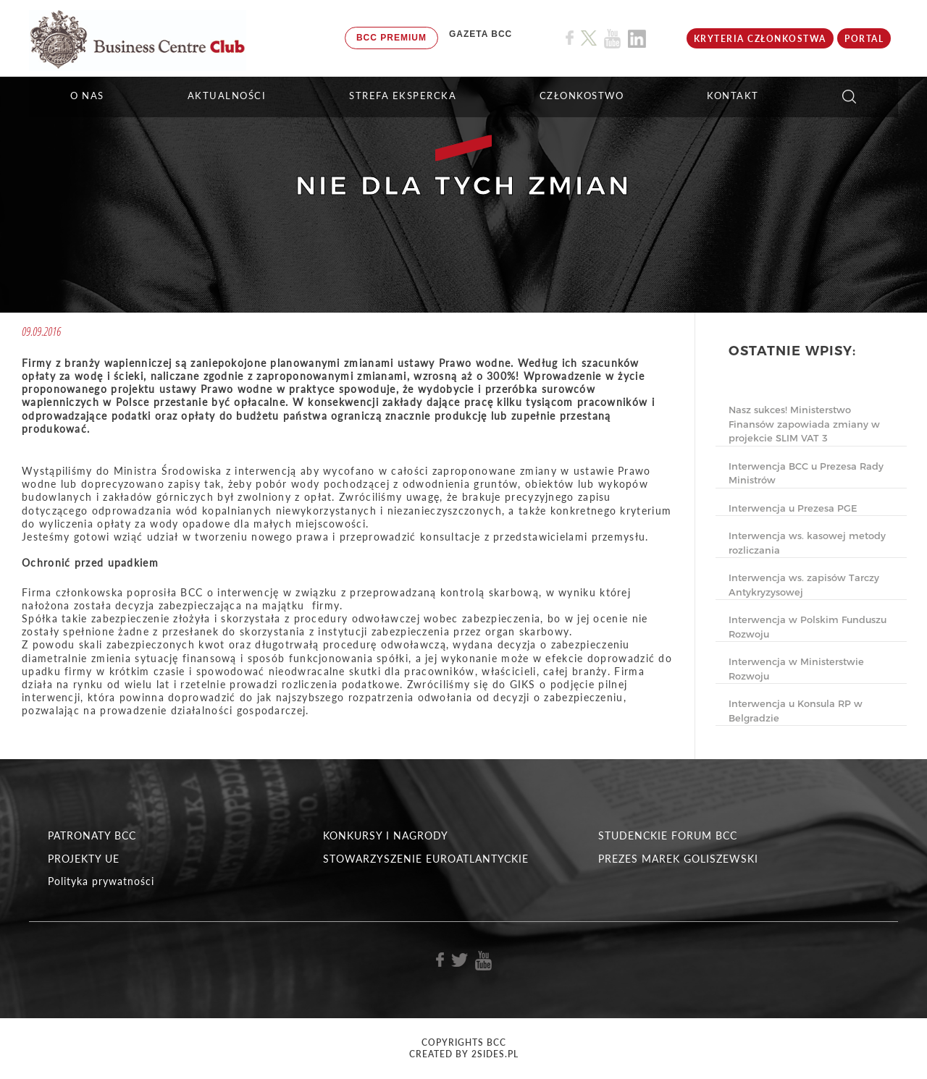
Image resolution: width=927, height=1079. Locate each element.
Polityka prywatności (101, 881)
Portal (864, 38)
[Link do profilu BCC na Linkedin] (637, 39)
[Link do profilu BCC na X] (588, 38)
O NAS (87, 95)
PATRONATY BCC (92, 835)
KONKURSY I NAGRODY (385, 835)
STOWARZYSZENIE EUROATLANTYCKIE (426, 858)
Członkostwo (582, 95)
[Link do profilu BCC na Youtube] (612, 38)
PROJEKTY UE (83, 858)
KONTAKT (733, 95)
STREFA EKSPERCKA (402, 95)
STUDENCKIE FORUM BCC (667, 835)
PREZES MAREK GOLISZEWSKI (678, 858)
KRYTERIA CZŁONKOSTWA (760, 38)
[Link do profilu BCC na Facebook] (569, 38)
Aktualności (227, 95)
